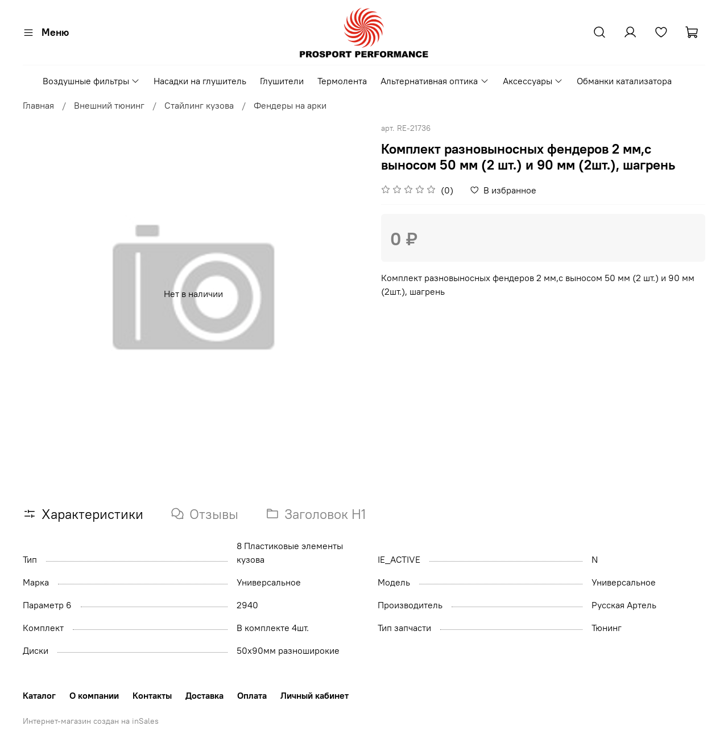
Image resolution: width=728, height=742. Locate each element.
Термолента (342, 80)
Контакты (152, 695)
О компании (94, 695)
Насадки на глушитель (200, 80)
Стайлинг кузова (199, 105)
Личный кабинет (314, 695)
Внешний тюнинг (109, 105)
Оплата (252, 695)
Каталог (39, 695)
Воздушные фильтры (91, 80)
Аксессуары (533, 80)
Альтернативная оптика (434, 80)
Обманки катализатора (624, 80)
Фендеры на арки (290, 105)
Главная (38, 105)
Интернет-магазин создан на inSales (91, 721)
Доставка (204, 695)
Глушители (282, 80)
